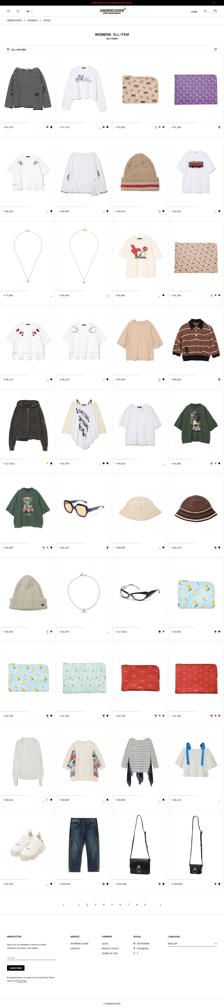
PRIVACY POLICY (110, 948)
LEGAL (105, 943)
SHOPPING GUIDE (79, 943)
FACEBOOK (143, 948)
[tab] (14, 885)
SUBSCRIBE (16, 968)
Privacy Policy (21, 981)
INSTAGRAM (143, 943)
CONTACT (75, 948)
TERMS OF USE (110, 953)
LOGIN (194, 12)
